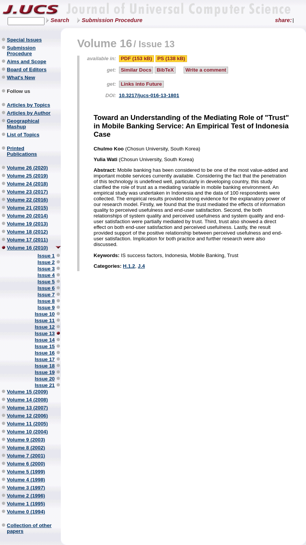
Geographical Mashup (23, 123)
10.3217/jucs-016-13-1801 (149, 95)
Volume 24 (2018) (27, 184)
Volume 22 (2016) (27, 200)
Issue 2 (46, 262)
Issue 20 (45, 379)
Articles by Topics (28, 105)
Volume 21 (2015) (27, 208)
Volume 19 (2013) (27, 224)
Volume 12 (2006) (27, 416)
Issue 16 (45, 353)
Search (60, 20)
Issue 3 (46, 269)
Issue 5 (46, 281)
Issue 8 (46, 301)
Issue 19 (45, 372)
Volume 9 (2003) (26, 440)
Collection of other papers (29, 528)
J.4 (141, 266)
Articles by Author (29, 113)
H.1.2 (129, 266)
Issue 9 (46, 307)
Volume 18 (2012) (27, 232)
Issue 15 (45, 346)
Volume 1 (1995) (26, 504)
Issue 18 (45, 366)
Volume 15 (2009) (27, 392)
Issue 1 (46, 256)
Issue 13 (45, 333)
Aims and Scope (26, 61)
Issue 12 (45, 327)
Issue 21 (45, 385)
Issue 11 (45, 320)
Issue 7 (46, 294)
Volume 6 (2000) (26, 464)
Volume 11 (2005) (27, 424)
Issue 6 (46, 288)
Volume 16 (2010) (27, 248)
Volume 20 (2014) (27, 216)
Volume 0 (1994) (26, 512)
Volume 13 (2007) (27, 408)
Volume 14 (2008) (27, 400)
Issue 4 (46, 275)
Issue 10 (45, 314)
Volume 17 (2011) (27, 240)
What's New (21, 77)
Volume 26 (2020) (27, 168)
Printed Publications (22, 151)
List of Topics (23, 134)
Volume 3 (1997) (26, 488)
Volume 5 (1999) (26, 472)
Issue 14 (45, 340)
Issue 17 (45, 359)
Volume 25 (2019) (27, 176)
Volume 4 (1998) (26, 480)
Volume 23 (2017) (27, 192)
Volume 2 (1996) (26, 496)
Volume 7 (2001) (26, 456)
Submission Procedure (112, 20)
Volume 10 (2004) (27, 432)
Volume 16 (104, 43)
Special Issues (24, 40)
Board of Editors (26, 69)
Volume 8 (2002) (26, 448)
